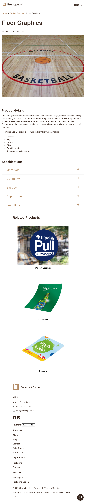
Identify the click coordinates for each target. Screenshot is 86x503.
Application (43, 196)
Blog (15, 439)
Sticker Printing (17, 13)
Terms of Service (52, 488)
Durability (43, 178)
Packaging (17, 463)
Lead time (43, 205)
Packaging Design (21, 482)
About (15, 435)
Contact (16, 444)
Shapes (43, 187)
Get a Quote (18, 448)
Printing (16, 467)
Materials (43, 169)
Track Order (18, 452)
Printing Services (20, 477)
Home (4, 13)
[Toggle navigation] (78, 4)
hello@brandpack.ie (25, 410)
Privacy (37, 488)
